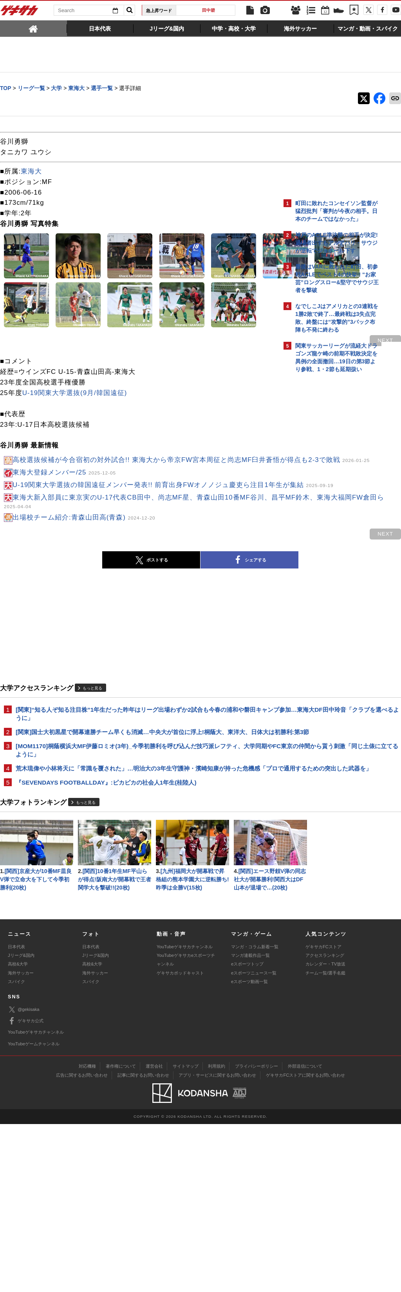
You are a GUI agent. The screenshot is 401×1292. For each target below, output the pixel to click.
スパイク (16, 1149)
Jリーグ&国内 (21, 1123)
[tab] (33, 28)
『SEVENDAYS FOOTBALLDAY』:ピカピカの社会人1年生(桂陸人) (106, 875)
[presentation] (33, 28)
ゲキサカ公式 (25, 1189)
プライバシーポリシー (256, 1234)
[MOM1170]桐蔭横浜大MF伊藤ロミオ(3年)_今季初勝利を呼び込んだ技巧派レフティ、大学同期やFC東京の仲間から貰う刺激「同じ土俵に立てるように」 (138, 833)
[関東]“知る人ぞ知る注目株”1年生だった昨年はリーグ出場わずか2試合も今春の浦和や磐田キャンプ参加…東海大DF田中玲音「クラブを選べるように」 (139, 787)
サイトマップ (186, 1234)
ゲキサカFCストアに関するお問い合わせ (305, 1243)
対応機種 (87, 1234)
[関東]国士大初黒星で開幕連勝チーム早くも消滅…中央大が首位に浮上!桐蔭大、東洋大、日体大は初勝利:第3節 (139, 810)
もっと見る (92, 762)
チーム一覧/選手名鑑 (325, 1141)
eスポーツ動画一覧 (249, 1149)
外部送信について (305, 1234)
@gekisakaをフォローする (326, 495)
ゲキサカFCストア (323, 1114)
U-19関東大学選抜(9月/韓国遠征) (74, 442)
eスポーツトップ (247, 1132)
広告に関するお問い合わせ (82, 1243)
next (248, 390)
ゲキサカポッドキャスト (180, 1141)
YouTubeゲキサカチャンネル (185, 1114)
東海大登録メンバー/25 (64, 532)
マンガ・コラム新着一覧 (254, 1114)
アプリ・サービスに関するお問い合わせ (217, 1243)
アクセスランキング (324, 1123)
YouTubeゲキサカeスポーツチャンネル (186, 1127)
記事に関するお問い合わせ (143, 1243)
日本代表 (16, 1114)
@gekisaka (24, 1177)
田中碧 (208, 10)
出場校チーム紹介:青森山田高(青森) (84, 590)
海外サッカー (21, 1141)
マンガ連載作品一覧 (250, 1123)
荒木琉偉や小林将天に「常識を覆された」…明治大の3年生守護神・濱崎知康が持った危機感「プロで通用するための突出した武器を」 (138, 856)
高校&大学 (18, 1132)
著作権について (121, 1234)
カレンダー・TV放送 (325, 1132)
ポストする (82, 634)
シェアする (181, 634)
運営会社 (154, 1234)
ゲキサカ (19, 12)
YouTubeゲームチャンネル (34, 1211)
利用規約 (216, 1234)
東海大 (31, 171)
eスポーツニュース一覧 (253, 1141)
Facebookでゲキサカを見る (327, 511)
